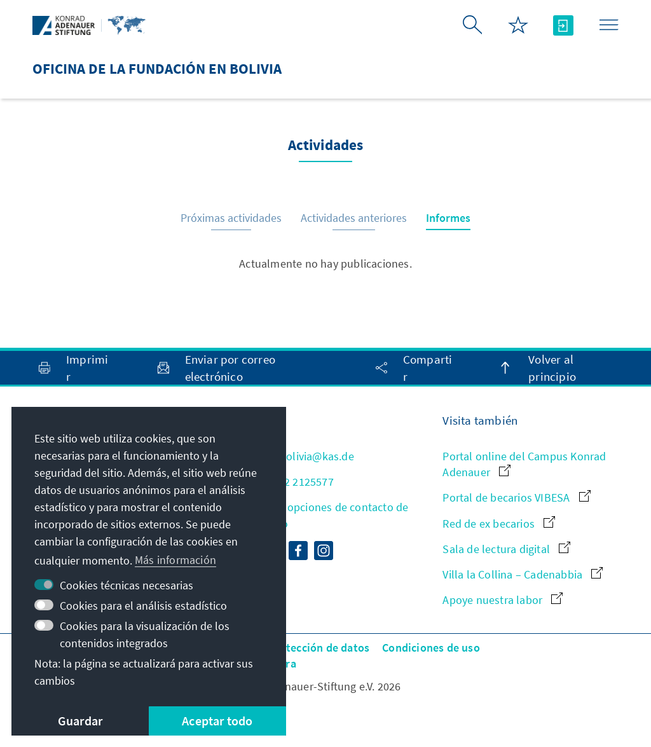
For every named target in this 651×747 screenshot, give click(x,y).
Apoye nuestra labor (502, 600)
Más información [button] (175, 559)
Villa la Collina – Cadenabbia (522, 574)
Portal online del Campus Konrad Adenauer (524, 464)
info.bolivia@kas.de (296, 456)
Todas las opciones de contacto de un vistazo (323, 515)
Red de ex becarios (498, 523)
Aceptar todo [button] (217, 721)
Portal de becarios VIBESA (516, 497)
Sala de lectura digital (506, 549)
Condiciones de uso (431, 647)
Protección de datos (318, 647)
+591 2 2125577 (286, 481)
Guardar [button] (80, 721)
